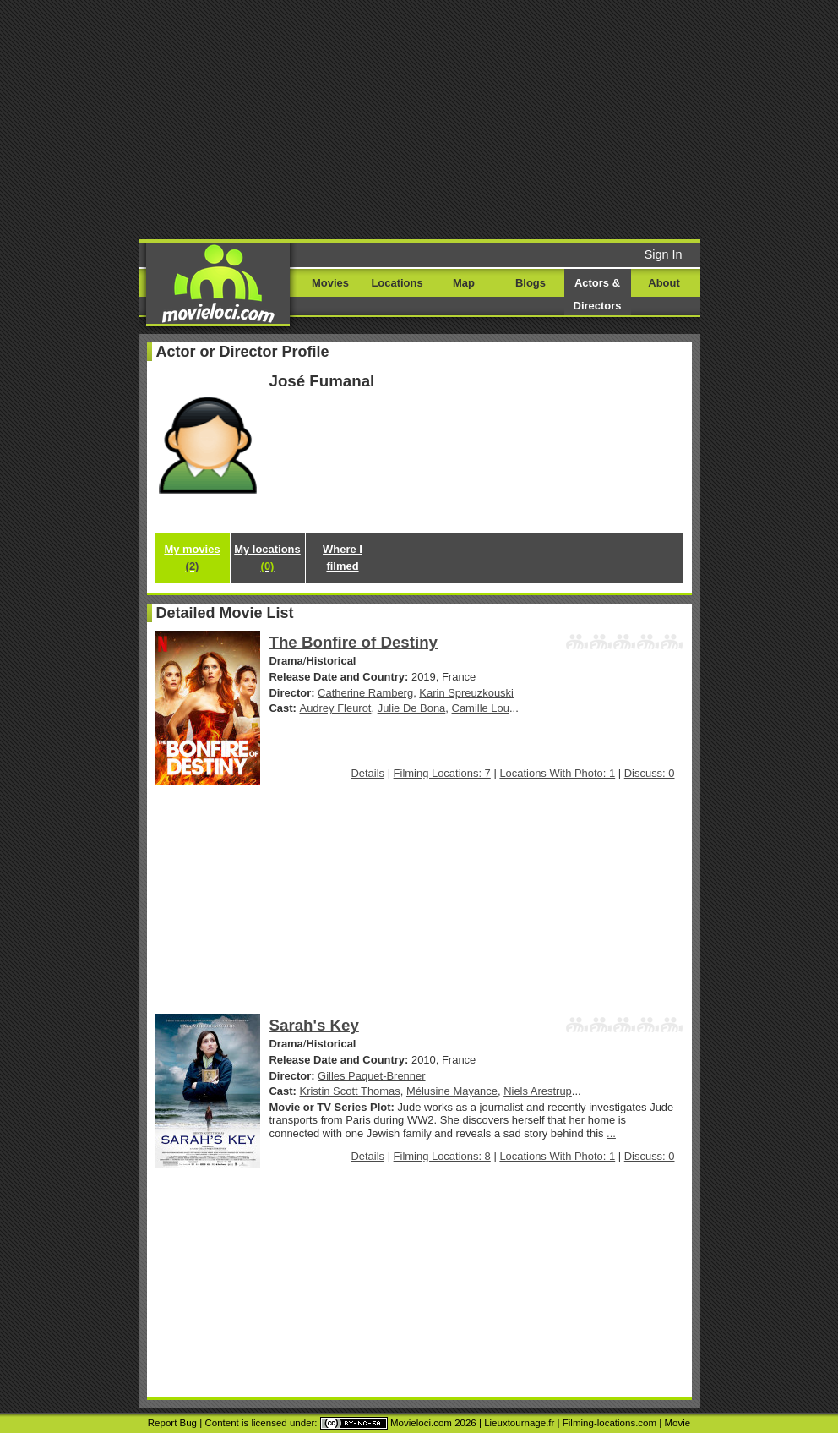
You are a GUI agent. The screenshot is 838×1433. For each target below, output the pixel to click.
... (611, 1133)
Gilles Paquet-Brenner (371, 1075)
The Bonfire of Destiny (353, 642)
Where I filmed (342, 557)
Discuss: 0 (649, 773)
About (663, 282)
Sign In (664, 254)
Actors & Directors (598, 294)
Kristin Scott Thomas (350, 1091)
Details (367, 773)
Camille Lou (480, 708)
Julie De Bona (412, 708)
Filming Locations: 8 (442, 1156)
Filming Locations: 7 (442, 773)
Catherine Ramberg (365, 692)
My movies (192, 557)
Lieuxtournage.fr (519, 1423)
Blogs (530, 282)
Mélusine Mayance (452, 1091)
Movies (330, 282)
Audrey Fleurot (336, 708)
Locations (396, 282)
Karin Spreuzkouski (466, 692)
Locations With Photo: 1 (557, 773)
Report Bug (172, 1423)
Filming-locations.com (609, 1423)
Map (464, 282)
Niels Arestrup (537, 1091)
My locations (267, 557)
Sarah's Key (314, 1025)
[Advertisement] (483, 118)
